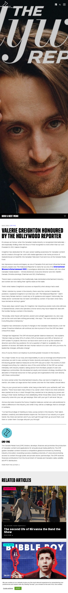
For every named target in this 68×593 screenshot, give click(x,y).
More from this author (10, 465)
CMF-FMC (13, 226)
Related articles (16, 480)
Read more (7, 535)
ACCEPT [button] (18, 588)
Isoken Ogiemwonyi (19, 526)
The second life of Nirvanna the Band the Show (32, 530)
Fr (56, 4)
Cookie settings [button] (8, 588)
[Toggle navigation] (64, 4)
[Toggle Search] (60, 4)
